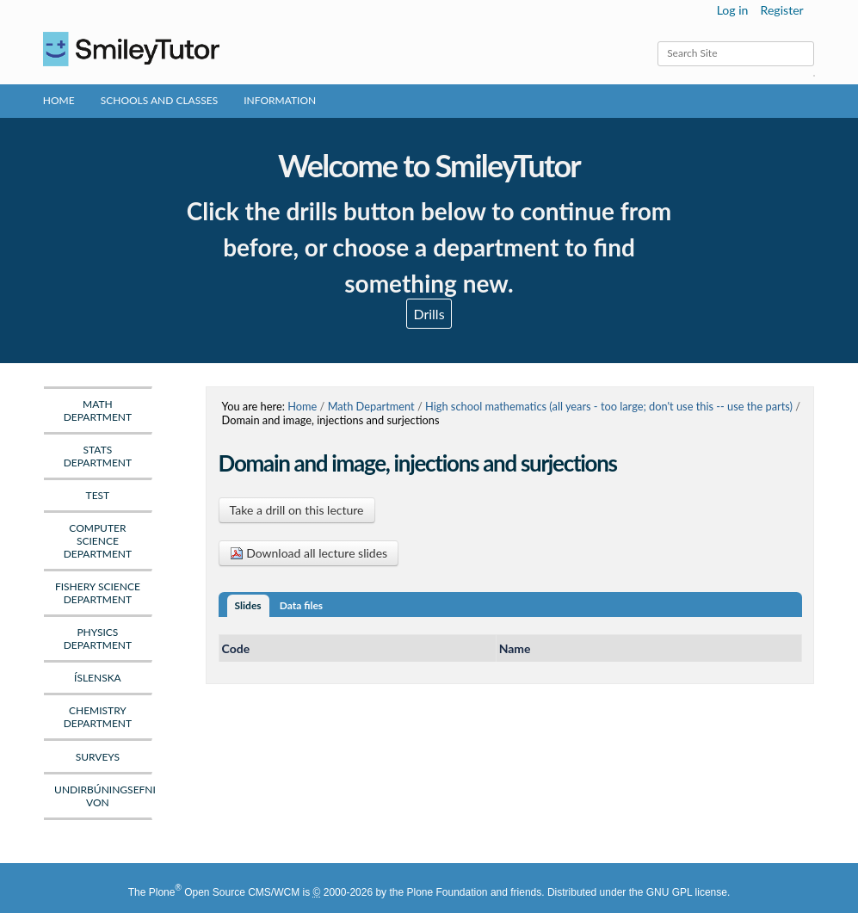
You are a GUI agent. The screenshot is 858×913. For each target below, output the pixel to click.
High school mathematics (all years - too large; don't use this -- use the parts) (609, 406)
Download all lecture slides (309, 553)
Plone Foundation (446, 892)
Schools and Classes (160, 100)
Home (59, 100)
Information (280, 100)
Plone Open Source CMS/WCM (224, 892)
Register (782, 10)
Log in (733, 10)
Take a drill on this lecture (297, 510)
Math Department (371, 406)
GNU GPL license (686, 892)
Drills (428, 313)
